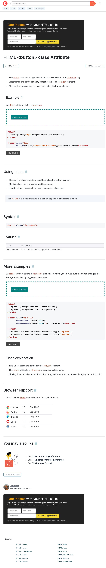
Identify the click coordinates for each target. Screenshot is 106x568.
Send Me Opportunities (47, 42)
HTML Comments (65, 562)
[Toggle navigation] (100, 3)
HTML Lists (62, 551)
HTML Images (22, 548)
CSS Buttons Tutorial (42, 463)
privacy (49, 46)
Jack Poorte (14, 486)
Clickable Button (19, 117)
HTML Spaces (22, 562)
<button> (71, 78)
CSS (30, 9)
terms (44, 46)
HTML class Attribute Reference (48, 460)
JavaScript (39, 9)
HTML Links (62, 544)
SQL (5, 9)
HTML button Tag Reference (46, 456)
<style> (62, 82)
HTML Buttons (22, 558)
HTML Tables (21, 544)
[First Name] (14, 36)
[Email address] (21, 41)
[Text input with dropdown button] (50, 3)
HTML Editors (63, 558)
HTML (22, 9)
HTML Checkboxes (65, 555)
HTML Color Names (24, 551)
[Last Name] (29, 36)
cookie (58, 46)
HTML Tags (62, 548)
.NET (13, 9)
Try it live (13, 153)
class (16, 78)
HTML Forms (21, 555)
